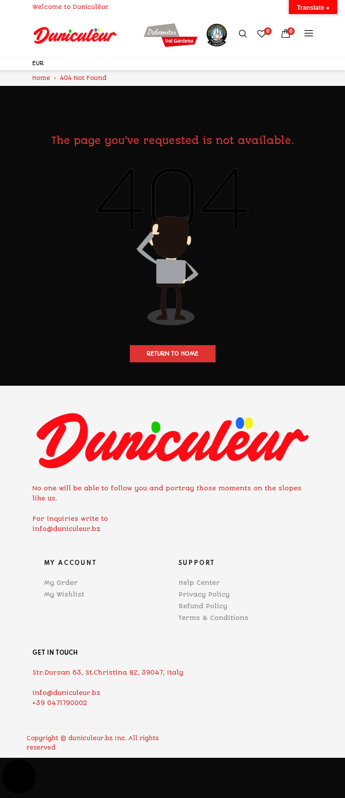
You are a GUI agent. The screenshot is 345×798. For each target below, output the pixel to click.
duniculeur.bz (90, 738)
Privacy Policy (204, 594)
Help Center (199, 582)
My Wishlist (64, 594)
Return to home (172, 353)
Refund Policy (203, 606)
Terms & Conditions (213, 618)
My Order (61, 582)
